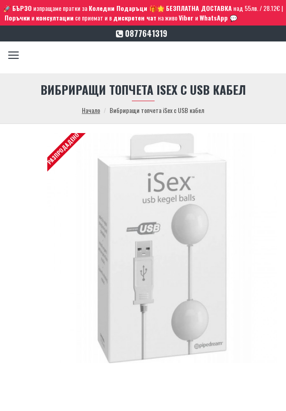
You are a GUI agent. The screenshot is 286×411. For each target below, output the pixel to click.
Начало (91, 110)
